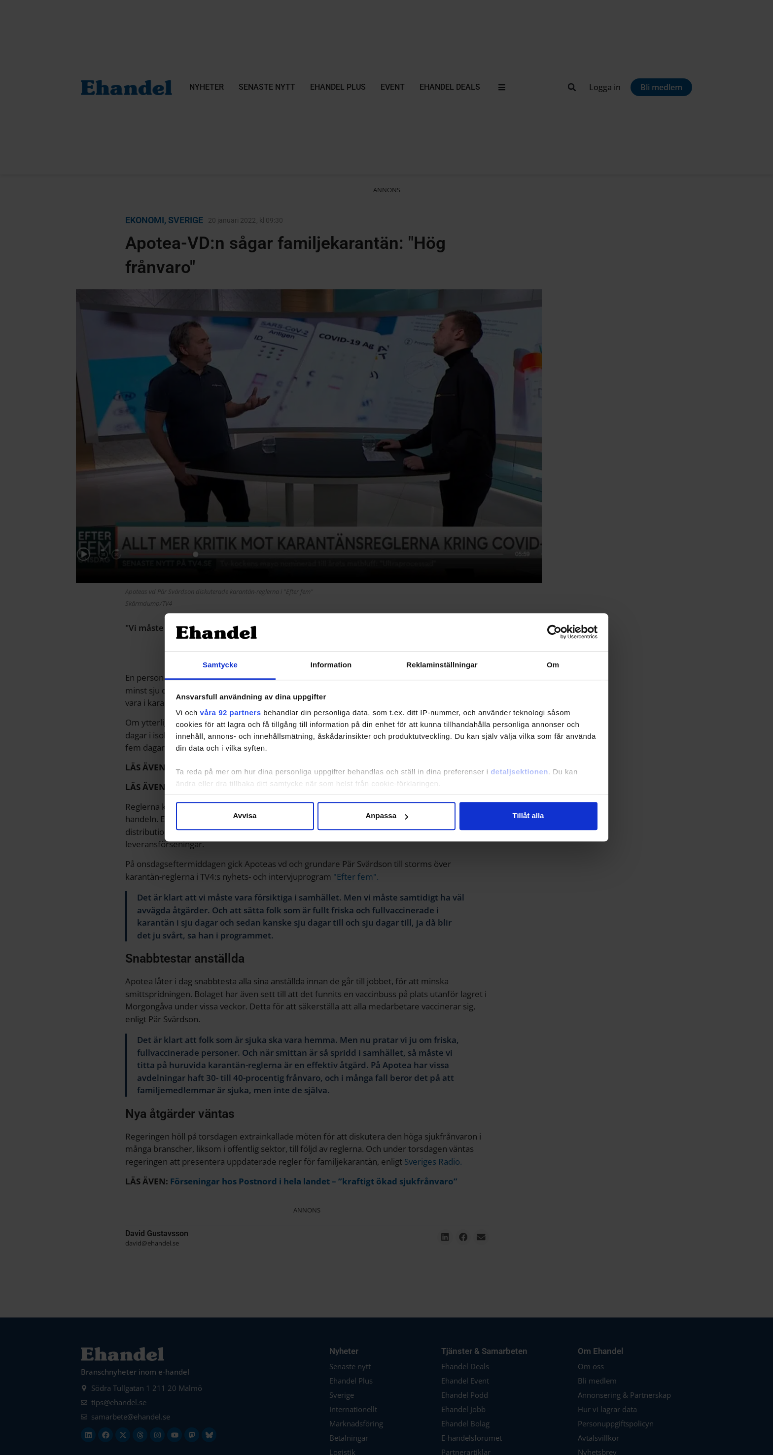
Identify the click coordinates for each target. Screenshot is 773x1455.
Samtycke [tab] (220, 664)
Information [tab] (331, 664)
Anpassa (386, 816)
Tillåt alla (528, 816)
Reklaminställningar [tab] (441, 664)
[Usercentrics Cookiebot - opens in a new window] (554, 632)
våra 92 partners (230, 712)
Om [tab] (553, 664)
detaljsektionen (519, 771)
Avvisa (245, 816)
